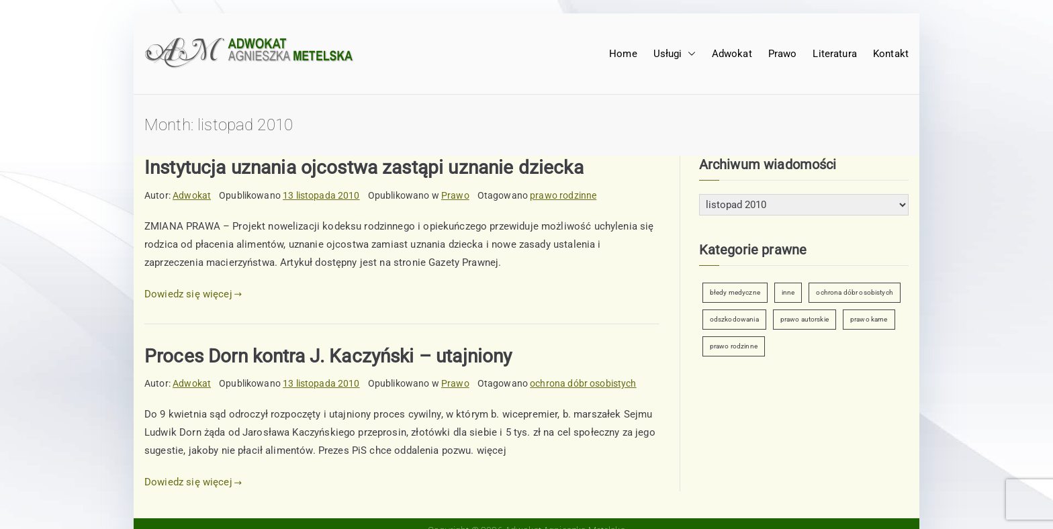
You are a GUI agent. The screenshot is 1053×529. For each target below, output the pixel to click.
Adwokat (732, 54)
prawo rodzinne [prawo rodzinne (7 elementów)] (734, 346)
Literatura (835, 54)
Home (623, 54)
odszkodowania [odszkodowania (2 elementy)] (734, 319)
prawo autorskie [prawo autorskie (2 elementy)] (804, 319)
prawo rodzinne (563, 195)
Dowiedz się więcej (193, 294)
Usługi (674, 54)
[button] (689, 54)
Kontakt (891, 54)
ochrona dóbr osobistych (583, 383)
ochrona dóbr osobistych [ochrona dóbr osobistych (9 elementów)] (854, 292)
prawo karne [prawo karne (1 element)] (869, 319)
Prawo (782, 54)
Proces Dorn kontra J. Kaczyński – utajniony (328, 356)
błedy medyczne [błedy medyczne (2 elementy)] (735, 292)
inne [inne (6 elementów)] (788, 292)
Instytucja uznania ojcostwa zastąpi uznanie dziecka (364, 167)
